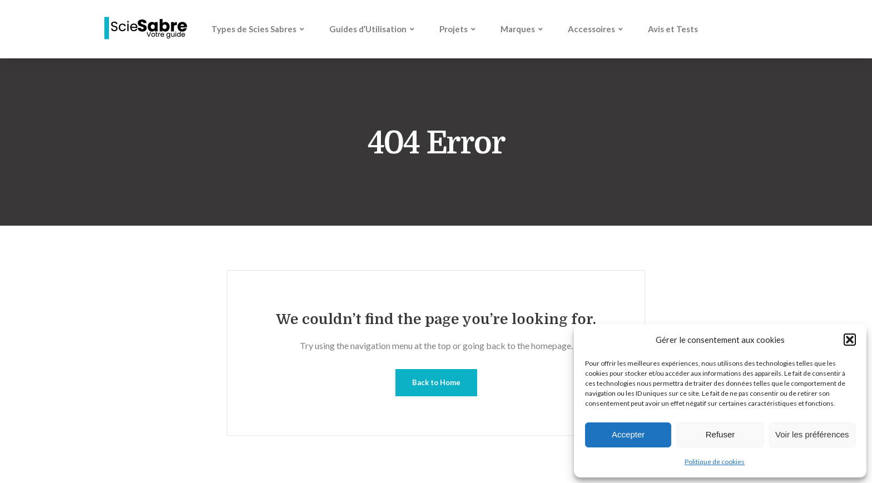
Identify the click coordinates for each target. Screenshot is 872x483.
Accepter (628, 434)
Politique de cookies (715, 461)
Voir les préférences (812, 434)
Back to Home (436, 382)
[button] (849, 339)
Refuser (720, 434)
